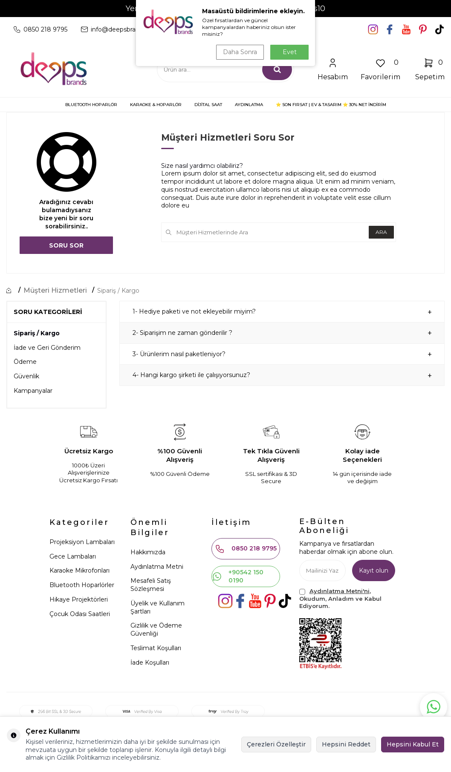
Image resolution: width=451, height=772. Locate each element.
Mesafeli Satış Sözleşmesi (150, 585)
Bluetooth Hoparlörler (81, 585)
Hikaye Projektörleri (78, 599)
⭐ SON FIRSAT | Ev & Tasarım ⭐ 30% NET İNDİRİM (331, 104)
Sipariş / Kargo (118, 291)
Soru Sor (66, 245)
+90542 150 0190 (237, 576)
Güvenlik (26, 376)
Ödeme (25, 362)
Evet (290, 52)
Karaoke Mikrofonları (79, 570)
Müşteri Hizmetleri (55, 290)
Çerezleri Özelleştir (276, 744)
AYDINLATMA (249, 104)
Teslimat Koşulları (155, 648)
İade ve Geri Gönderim (47, 347)
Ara (381, 232)
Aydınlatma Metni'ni (339, 591)
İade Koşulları (149, 662)
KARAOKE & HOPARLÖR (156, 104)
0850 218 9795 (246, 549)
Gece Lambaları (72, 556)
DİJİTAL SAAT (208, 104)
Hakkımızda (147, 552)
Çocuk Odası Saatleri (79, 614)
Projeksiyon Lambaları (82, 542)
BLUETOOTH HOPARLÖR (91, 104)
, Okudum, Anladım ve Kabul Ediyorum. (340, 598)
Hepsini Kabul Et (413, 744)
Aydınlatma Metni (156, 566)
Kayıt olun (373, 570)
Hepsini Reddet (346, 744)
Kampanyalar (33, 391)
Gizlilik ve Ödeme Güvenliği (156, 629)
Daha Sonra (240, 52)
